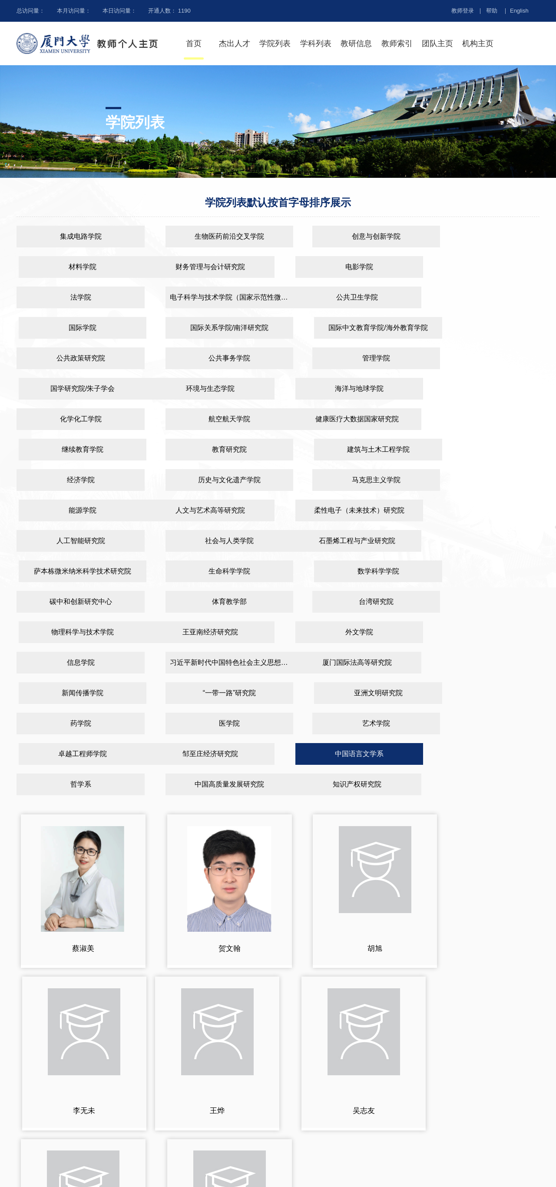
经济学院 (74, 419)
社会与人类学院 (481, 449)
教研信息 (356, 43)
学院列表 (275, 43)
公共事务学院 (210, 327)
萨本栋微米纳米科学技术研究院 (210, 479)
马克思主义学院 (345, 419)
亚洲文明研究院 (481, 571)
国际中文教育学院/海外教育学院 (481, 297)
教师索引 (397, 43)
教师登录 (462, 10)
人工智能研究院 (345, 449)
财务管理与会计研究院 (74, 266)
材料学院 (482, 236)
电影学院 (210, 266)
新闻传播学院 (210, 571)
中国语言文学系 (210, 632)
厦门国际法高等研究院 (74, 571)
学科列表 (315, 43)
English (519, 10)
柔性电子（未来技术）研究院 (210, 449)
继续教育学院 (210, 388)
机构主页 (477, 43)
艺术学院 (346, 601)
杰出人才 (234, 43)
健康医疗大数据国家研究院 (74, 388)
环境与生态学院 (74, 358)
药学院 (74, 601)
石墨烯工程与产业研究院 (74, 479)
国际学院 (210, 297)
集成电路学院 (74, 236)
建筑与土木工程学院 (481, 388)
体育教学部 (210, 510)
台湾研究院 (345, 510)
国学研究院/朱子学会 (482, 327)
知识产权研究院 (74, 662)
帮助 (491, 10)
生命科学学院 (346, 479)
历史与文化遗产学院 (210, 419)
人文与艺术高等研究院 (74, 449)
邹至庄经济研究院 (74, 632)
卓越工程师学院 (481, 601)
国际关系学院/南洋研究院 (346, 297)
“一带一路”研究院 (346, 571)
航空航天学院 (482, 358)
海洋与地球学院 (210, 358)
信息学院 (346, 540)
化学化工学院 (346, 358)
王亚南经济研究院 (74, 540)
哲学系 (345, 632)
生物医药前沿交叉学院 (210, 236)
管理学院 (346, 327)
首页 (194, 43)
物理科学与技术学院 (481, 510)
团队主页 (437, 43)
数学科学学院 (482, 479)
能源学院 (482, 419)
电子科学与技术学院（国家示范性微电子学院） (484, 266)
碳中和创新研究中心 (74, 510)
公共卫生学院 (74, 297)
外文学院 (210, 540)
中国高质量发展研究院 (481, 632)
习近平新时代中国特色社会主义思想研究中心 (484, 540)
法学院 (345, 266)
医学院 (210, 601)
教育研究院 (345, 388)
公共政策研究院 (74, 327)
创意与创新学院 (345, 236)
